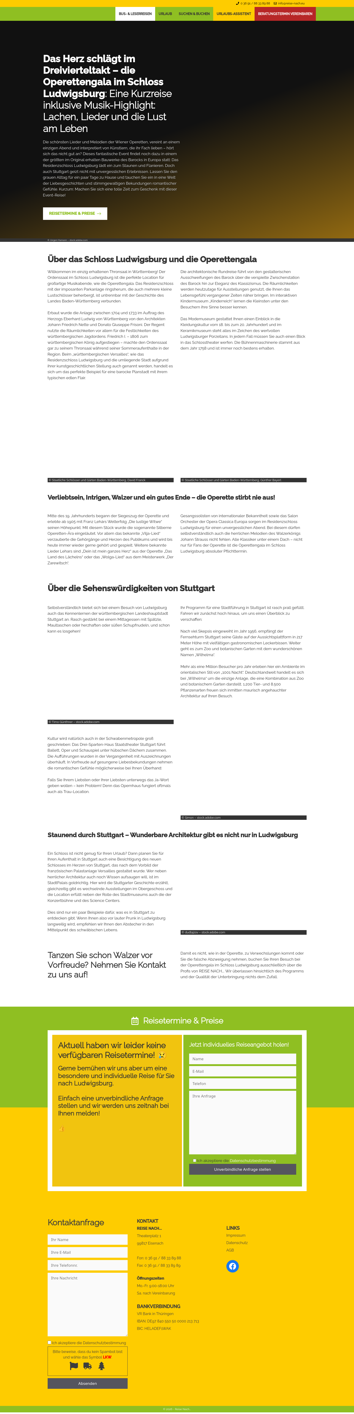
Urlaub (165, 14)
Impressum (236, 1235)
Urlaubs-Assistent (234, 14)
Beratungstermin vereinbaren (285, 14)
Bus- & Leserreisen (135, 14)
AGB (230, 1250)
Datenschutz (237, 1243)
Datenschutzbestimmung (253, 1160)
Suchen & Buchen (194, 14)
